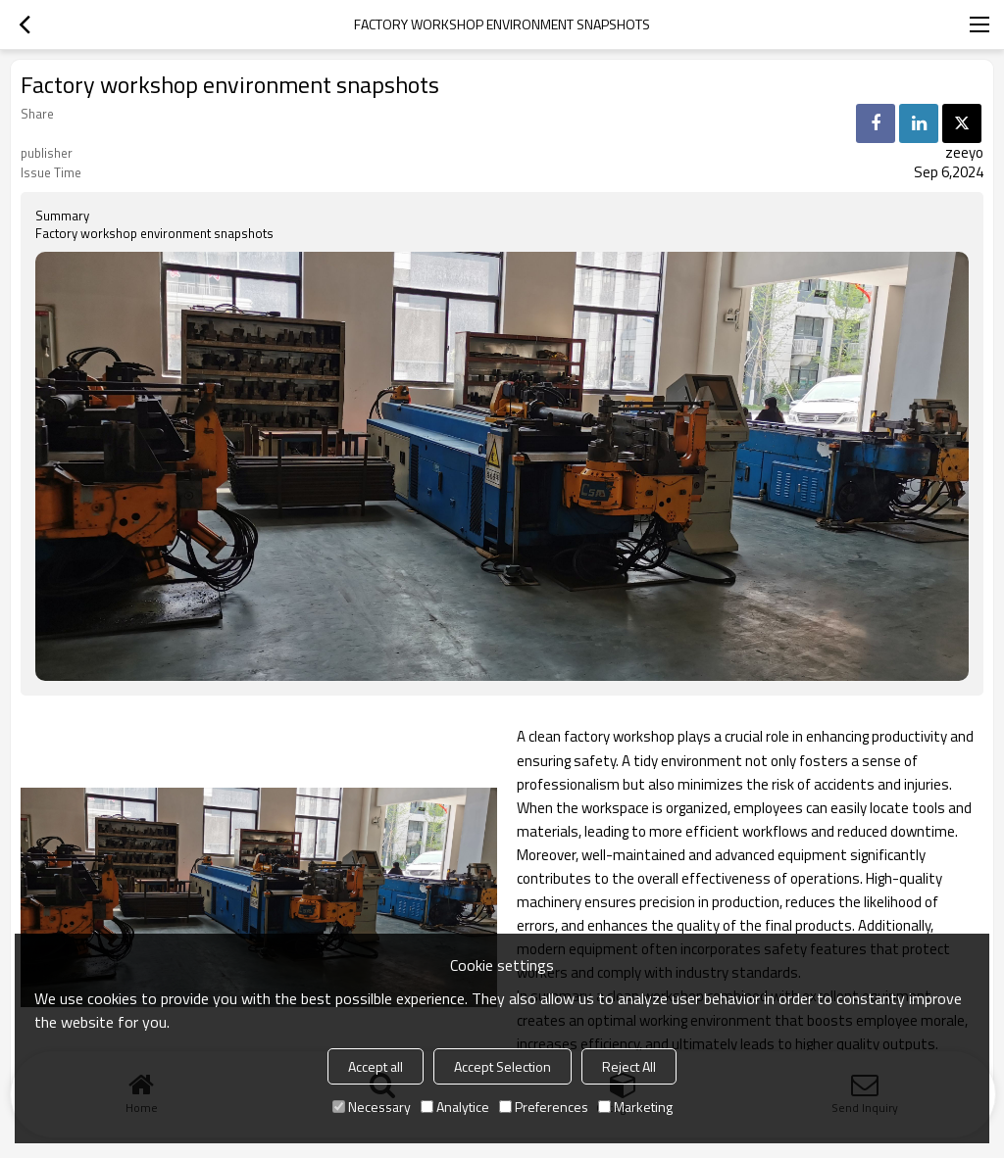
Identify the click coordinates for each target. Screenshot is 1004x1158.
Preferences (543, 1106)
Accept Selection (502, 1066)
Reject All (629, 1066)
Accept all (375, 1066)
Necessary (371, 1106)
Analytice (455, 1106)
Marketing (635, 1106)
